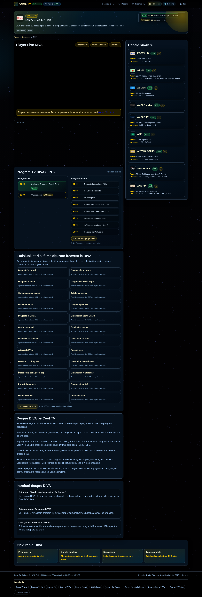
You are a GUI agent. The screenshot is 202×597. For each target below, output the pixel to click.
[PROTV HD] (133, 53)
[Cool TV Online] (28, 4)
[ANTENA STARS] (133, 151)
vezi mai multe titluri (27, 406)
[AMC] (133, 134)
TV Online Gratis (22, 592)
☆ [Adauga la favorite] (159, 54)
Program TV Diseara (112, 587)
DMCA (177, 575)
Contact (110, 112)
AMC (139, 134)
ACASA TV (143, 117)
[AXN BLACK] (133, 169)
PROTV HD (143, 53)
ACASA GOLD (144, 105)
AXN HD (141, 186)
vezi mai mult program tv (84, 238)
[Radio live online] (52, 4)
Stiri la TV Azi (96, 587)
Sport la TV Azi (65, 587)
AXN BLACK (143, 168)
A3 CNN (141, 88)
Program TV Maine (177, 587)
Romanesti (21, 30)
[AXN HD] (133, 186)
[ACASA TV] (133, 117)
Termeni (155, 575)
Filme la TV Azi (81, 587)
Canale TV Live (21, 587)
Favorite (141, 575)
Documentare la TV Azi (156, 587)
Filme (30, 30)
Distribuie (115, 45)
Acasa (16, 37)
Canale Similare (99, 45)
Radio (148, 575)
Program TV (82, 45)
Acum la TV (51, 587)
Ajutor (101, 112)
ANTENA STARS (146, 151)
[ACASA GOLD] (133, 105)
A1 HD (140, 70)
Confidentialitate (167, 575)
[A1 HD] (133, 71)
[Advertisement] (69, 143)
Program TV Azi (37, 587)
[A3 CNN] (133, 88)
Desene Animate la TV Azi (134, 587)
